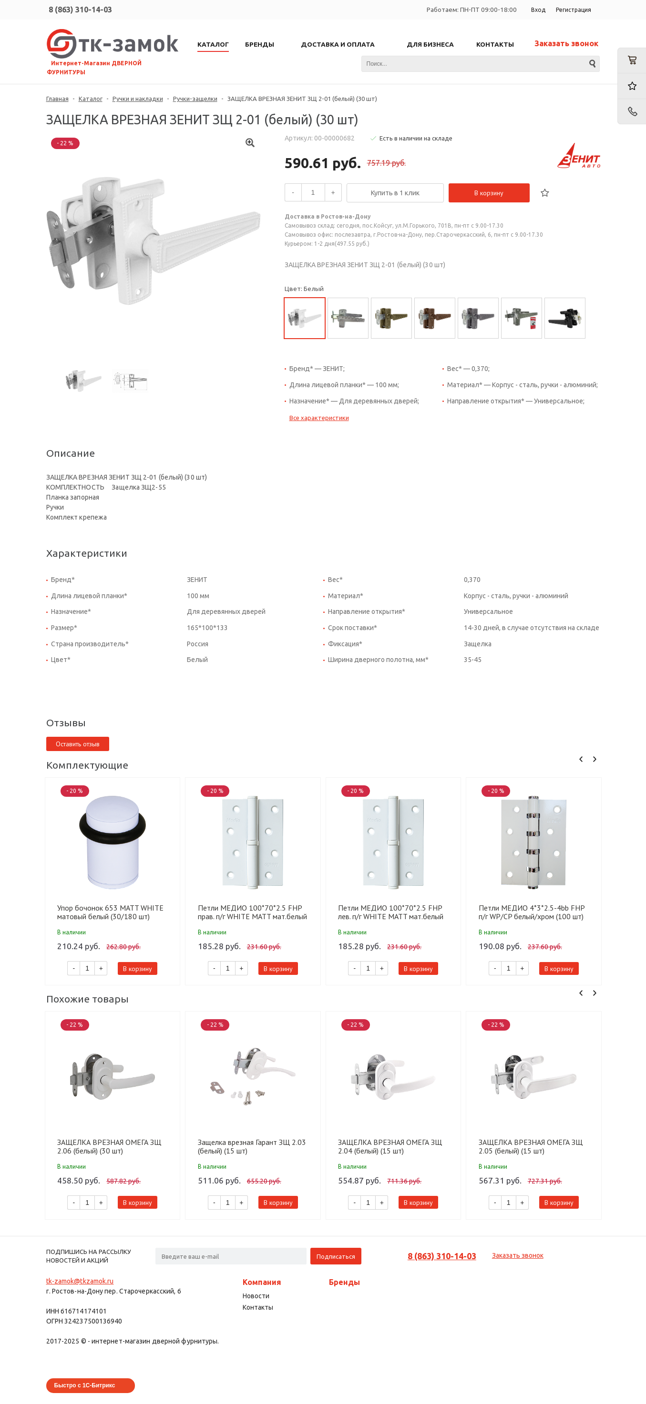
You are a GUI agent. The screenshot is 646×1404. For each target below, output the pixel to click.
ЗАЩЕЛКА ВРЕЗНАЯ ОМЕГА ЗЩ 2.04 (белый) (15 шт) (390, 1146)
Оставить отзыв (78, 744)
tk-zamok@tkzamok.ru (80, 1281)
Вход (538, 10)
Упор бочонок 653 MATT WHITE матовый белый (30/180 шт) (110, 912)
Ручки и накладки (138, 98)
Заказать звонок (566, 43)
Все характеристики (319, 417)
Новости (256, 1296)
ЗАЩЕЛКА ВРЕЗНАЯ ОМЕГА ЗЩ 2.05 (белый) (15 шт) (531, 1146)
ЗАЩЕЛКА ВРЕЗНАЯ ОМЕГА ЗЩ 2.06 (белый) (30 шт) (109, 1146)
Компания (262, 1282)
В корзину (488, 193)
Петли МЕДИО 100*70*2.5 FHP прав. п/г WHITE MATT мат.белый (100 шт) (252, 912)
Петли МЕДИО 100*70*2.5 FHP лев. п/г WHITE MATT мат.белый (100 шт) (390, 912)
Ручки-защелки (195, 98)
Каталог (91, 98)
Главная (57, 98)
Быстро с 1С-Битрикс (84, 1385)
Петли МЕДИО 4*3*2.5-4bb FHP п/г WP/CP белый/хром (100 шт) (531, 912)
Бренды (344, 1282)
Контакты (258, 1307)
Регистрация (573, 10)
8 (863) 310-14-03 (80, 9)
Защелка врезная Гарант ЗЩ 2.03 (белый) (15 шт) (252, 1146)
